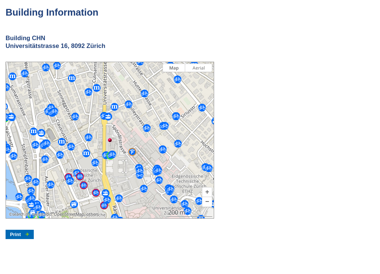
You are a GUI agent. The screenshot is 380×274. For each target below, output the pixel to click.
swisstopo (42, 214)
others (92, 214)
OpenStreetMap (69, 214)
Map (173, 68)
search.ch (21, 214)
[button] (207, 192)
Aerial (199, 68)
